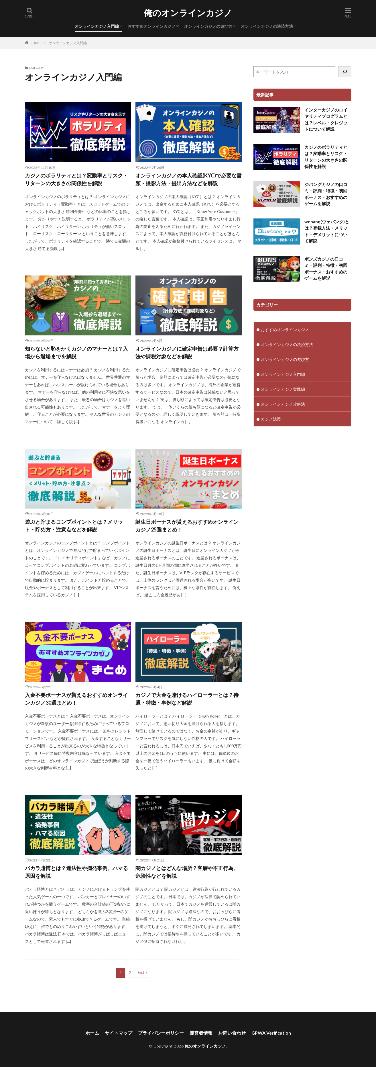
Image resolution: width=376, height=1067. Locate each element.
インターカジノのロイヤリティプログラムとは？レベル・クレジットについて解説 (325, 119)
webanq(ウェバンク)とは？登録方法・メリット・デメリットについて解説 (326, 231)
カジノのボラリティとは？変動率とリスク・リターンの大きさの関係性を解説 (76, 179)
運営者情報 (201, 1032)
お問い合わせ (232, 1032)
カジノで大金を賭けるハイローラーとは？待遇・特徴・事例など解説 (187, 699)
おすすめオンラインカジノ (151, 26)
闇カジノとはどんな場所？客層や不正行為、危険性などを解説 (187, 872)
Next (141, 973)
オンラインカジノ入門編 (97, 26)
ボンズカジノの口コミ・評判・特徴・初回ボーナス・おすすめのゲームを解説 (325, 268)
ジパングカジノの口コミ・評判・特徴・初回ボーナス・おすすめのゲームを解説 (325, 194)
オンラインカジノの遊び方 (208, 26)
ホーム (92, 1032)
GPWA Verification (271, 1032)
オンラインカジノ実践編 (283, 389)
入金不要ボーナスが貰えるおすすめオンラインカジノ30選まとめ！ (76, 699)
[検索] (344, 71)
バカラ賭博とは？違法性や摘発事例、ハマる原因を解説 (76, 872)
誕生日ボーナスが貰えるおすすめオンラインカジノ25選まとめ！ (187, 526)
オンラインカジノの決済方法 (267, 26)
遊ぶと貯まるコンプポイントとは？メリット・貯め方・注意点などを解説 (74, 526)
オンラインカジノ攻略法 (283, 404)
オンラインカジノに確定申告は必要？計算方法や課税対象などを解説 (187, 352)
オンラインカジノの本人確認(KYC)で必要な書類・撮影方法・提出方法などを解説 (188, 179)
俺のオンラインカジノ (188, 13)
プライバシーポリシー (161, 1032)
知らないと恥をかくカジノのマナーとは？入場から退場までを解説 (76, 352)
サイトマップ (118, 1032)
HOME (35, 43)
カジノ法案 (271, 419)
